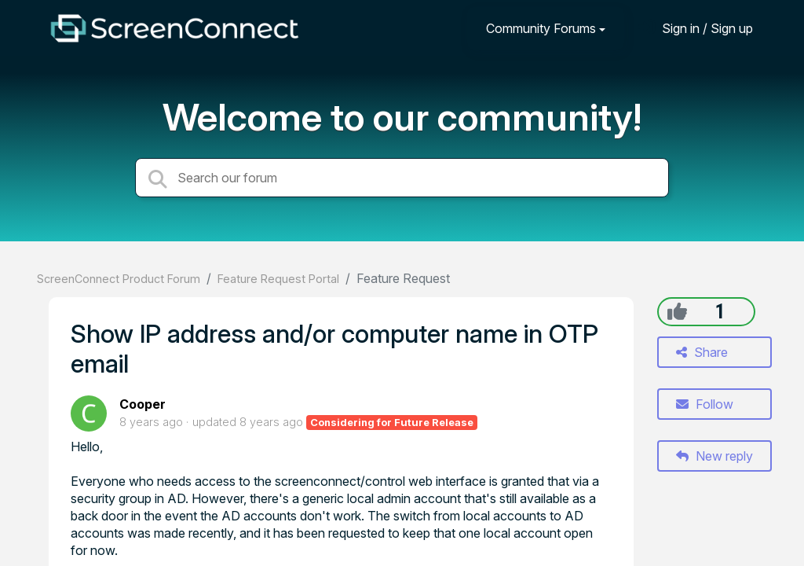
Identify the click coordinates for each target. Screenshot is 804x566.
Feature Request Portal (278, 278)
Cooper (142, 404)
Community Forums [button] (541, 28)
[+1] (677, 311)
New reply (714, 456)
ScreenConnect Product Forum (118, 278)
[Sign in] (695, 28)
